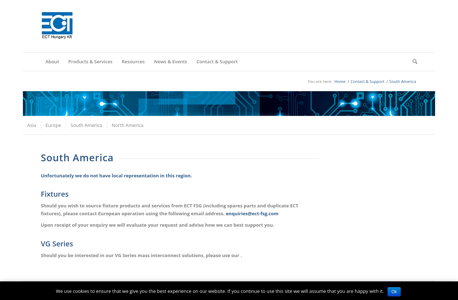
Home (340, 81)
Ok (394, 291)
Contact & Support (368, 81)
